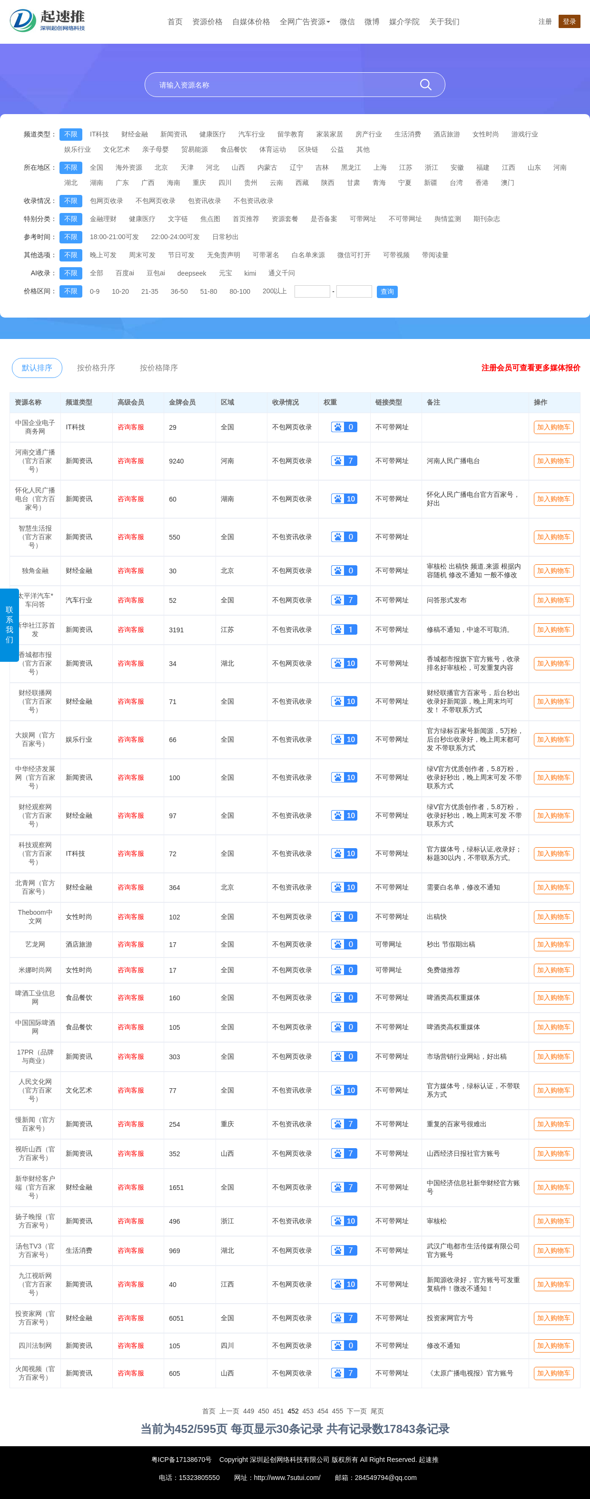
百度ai (125, 273)
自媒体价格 (251, 22)
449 (248, 1411)
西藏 (302, 182)
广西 (148, 182)
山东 (534, 167)
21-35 (149, 291)
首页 (175, 22)
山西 (238, 167)
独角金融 (35, 570)
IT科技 (99, 134)
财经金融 (134, 134)
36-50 (179, 291)
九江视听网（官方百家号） (35, 1284)
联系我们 (9, 625)
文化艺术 (116, 149)
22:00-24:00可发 (175, 237)
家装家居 (329, 134)
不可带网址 (405, 218)
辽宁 (296, 167)
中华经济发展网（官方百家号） (35, 777)
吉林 (322, 167)
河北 (212, 167)
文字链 (178, 218)
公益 (337, 149)
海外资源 (129, 167)
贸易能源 (194, 149)
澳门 (507, 182)
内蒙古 (267, 167)
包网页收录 (106, 200)
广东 (122, 182)
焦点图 (210, 218)
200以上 (275, 291)
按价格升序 (96, 368)
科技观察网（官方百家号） (35, 853)
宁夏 (405, 182)
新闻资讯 (173, 134)
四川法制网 (35, 1345)
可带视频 (396, 255)
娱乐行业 (77, 149)
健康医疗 (212, 134)
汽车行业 (251, 134)
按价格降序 (159, 368)
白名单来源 (308, 255)
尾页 (377, 1411)
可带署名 (266, 255)
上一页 (229, 1411)
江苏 (406, 167)
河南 (560, 167)
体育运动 (272, 149)
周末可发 (142, 255)
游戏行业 (524, 134)
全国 (96, 167)
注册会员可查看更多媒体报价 (531, 368)
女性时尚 (485, 134)
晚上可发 (103, 255)
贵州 (250, 182)
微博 (372, 22)
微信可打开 (354, 255)
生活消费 (407, 134)
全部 (96, 273)
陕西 (327, 182)
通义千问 (281, 273)
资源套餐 (285, 218)
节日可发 (181, 255)
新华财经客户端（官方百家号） (35, 1187)
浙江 (431, 167)
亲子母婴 (155, 149)
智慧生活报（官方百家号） (35, 536)
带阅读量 (435, 255)
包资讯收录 (204, 200)
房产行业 (368, 134)
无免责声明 (223, 255)
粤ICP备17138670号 (181, 1459)
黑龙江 (351, 167)
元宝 (225, 273)
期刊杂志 (486, 218)
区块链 (308, 149)
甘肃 (353, 182)
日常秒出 (225, 237)
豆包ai (156, 273)
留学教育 (290, 134)
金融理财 (103, 218)
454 (322, 1411)
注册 (545, 21)
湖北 (71, 182)
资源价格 (207, 22)
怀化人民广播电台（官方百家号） (35, 498)
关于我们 (444, 22)
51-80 (208, 291)
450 (263, 1411)
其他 (363, 149)
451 (278, 1411)
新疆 (430, 182)
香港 (482, 182)
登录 (569, 21)
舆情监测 (447, 218)
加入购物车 (553, 427)
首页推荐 (246, 218)
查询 (387, 291)
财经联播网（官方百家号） (35, 701)
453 (308, 1411)
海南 (173, 182)
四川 (225, 182)
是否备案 (324, 218)
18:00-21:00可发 (114, 237)
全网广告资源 (305, 22)
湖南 (96, 182)
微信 (347, 22)
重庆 (199, 182)
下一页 (357, 1411)
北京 (161, 167)
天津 (187, 167)
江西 (508, 167)
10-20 (120, 291)
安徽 (457, 167)
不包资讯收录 (254, 200)
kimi (250, 273)
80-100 (239, 291)
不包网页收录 (156, 200)
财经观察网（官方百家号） (35, 815)
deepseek (191, 273)
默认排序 (37, 368)
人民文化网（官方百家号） (35, 1090)
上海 (380, 167)
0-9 (94, 291)
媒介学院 (404, 22)
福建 (483, 167)
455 (337, 1411)
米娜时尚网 (35, 970)
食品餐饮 (233, 149)
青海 (379, 182)
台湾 (456, 182)
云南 (276, 182)
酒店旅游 (446, 134)
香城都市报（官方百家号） (35, 663)
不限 (71, 134)
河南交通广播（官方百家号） (35, 460)
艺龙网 (35, 944)
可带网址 (363, 218)
